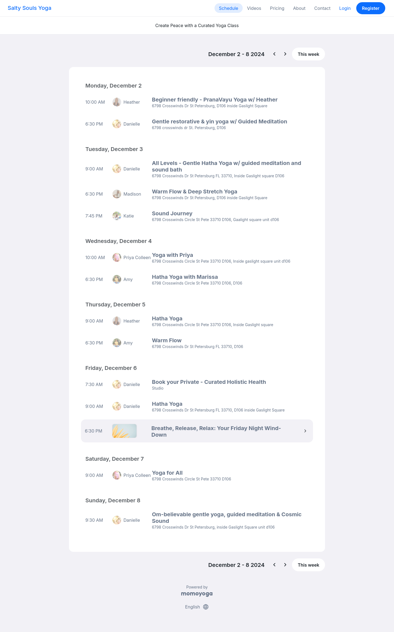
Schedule (228, 8)
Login (345, 8)
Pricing (277, 8)
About (299, 8)
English (197, 607)
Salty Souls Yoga (29, 8)
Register (370, 8)
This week (308, 54)
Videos (254, 8)
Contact (322, 8)
